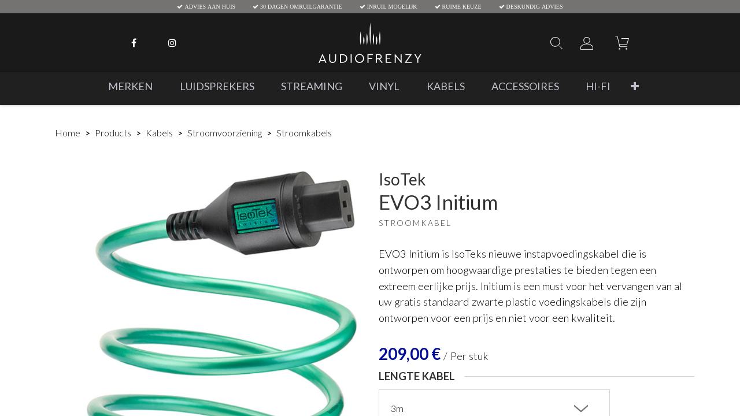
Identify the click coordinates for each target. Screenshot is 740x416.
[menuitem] (130, 86)
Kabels (159, 132)
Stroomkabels (304, 132)
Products (113, 132)
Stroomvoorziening (224, 132)
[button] (634, 86)
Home (67, 132)
